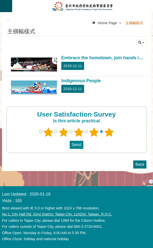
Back (139, 164)
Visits (7, 201)
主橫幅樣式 (134, 23)
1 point (48, 132)
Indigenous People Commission (82, 6)
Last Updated (14, 194)
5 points (109, 132)
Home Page (107, 23)
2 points (63, 132)
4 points (94, 132)
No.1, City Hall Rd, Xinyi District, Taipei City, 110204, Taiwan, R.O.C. (57, 214)
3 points (79, 132)
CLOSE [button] (6, 6)
